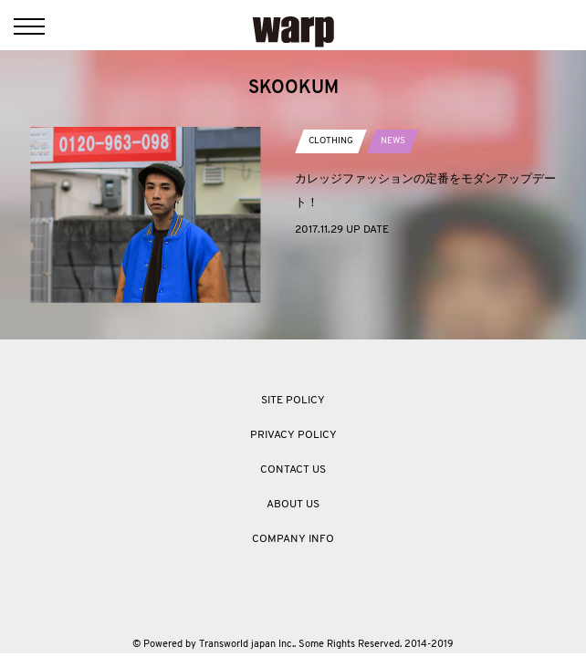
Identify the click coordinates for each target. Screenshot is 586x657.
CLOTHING (331, 141)
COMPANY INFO (293, 539)
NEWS (393, 141)
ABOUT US (293, 504)
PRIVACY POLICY (293, 435)
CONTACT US (293, 469)
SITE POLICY (293, 400)
